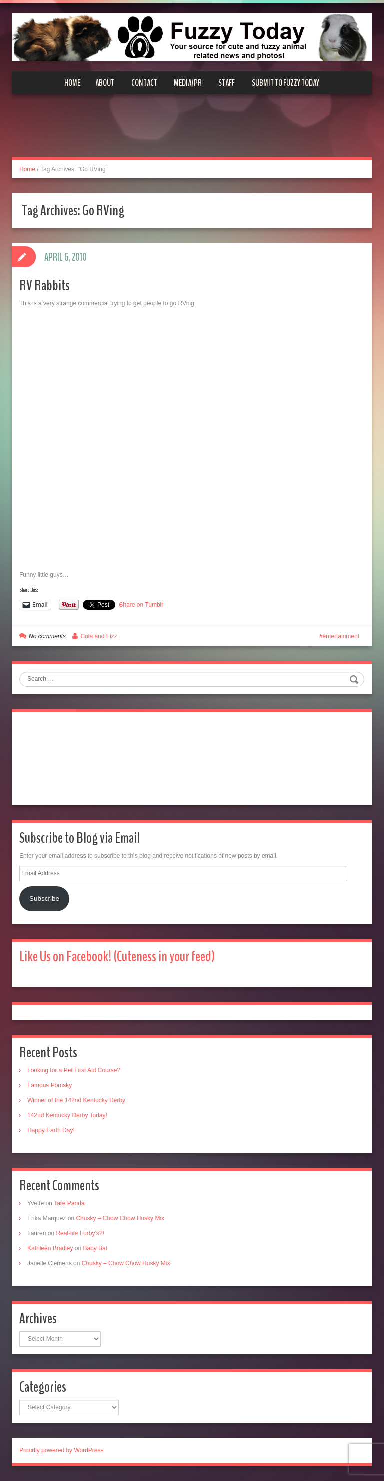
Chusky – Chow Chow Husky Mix (120, 1218)
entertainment (341, 636)
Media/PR (188, 83)
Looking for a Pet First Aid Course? (74, 1070)
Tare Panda (69, 1203)
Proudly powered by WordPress (62, 1450)
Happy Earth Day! (51, 1130)
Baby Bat (95, 1248)
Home (72, 83)
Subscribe (45, 898)
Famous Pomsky (50, 1085)
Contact (145, 83)
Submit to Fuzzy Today (286, 83)
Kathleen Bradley (50, 1248)
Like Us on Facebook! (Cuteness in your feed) (117, 956)
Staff (226, 83)
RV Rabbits (45, 285)
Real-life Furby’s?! (80, 1233)
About (105, 83)
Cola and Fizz (98, 636)
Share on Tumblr (142, 604)
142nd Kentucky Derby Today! (68, 1115)
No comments (47, 636)
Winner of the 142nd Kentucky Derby (77, 1100)
